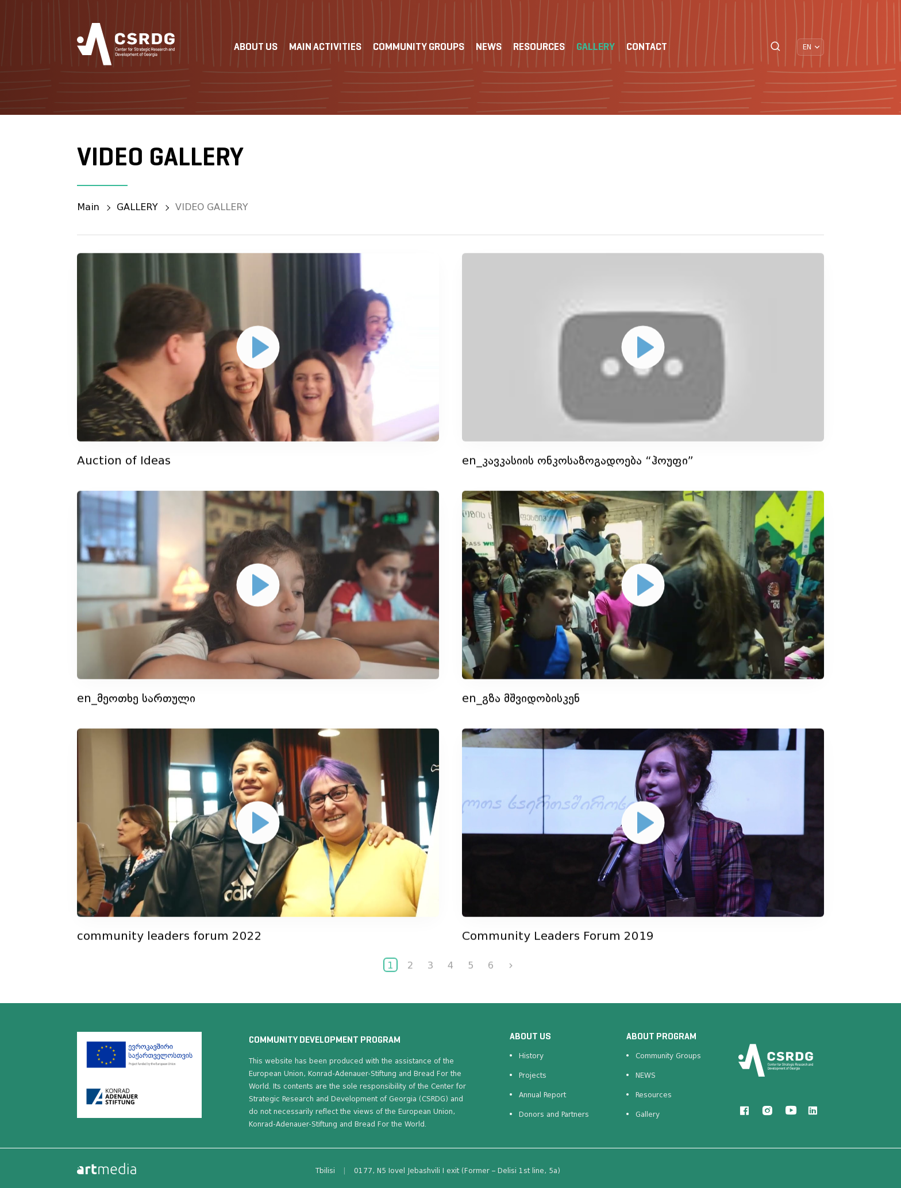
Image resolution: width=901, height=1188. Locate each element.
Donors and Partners (554, 1114)
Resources (654, 1095)
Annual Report (542, 1095)
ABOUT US (256, 47)
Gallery (648, 1114)
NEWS (489, 47)
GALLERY (595, 47)
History (531, 1056)
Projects (532, 1075)
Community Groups (668, 1056)
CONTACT (646, 47)
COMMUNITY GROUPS (418, 47)
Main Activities (325, 47)
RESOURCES (539, 47)
